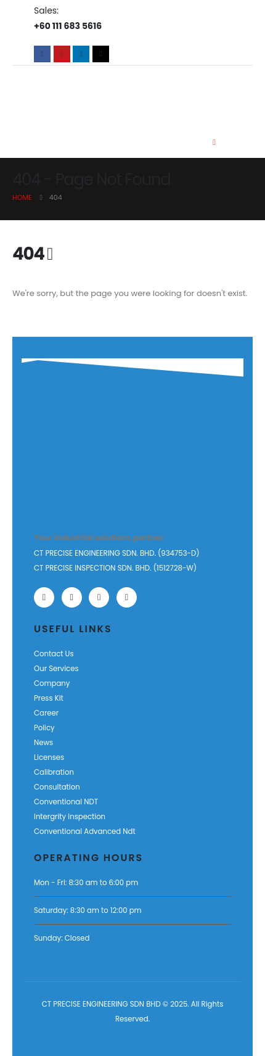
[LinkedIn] (81, 54)
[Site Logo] (79, 92)
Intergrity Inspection (69, 817)
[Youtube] (62, 54)
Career (46, 713)
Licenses (49, 757)
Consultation (57, 787)
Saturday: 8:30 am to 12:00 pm (88, 910)
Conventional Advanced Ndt (85, 831)
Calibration (54, 772)
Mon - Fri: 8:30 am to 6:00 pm (86, 883)
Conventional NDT (66, 802)
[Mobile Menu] (214, 142)
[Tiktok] (100, 54)
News (43, 743)
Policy (44, 728)
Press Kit (48, 698)
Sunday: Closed (61, 938)
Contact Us (54, 654)
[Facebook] (42, 54)
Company (52, 683)
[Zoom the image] (72, 447)
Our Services (56, 669)
